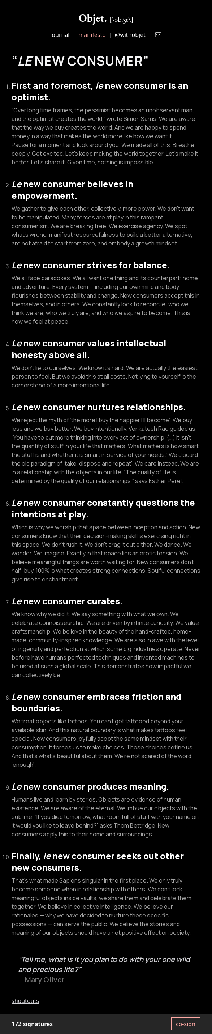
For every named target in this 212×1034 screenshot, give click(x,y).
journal (59, 35)
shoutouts (25, 1001)
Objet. (106, 18)
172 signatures (32, 1024)
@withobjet (130, 35)
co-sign (185, 1024)
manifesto (92, 35)
